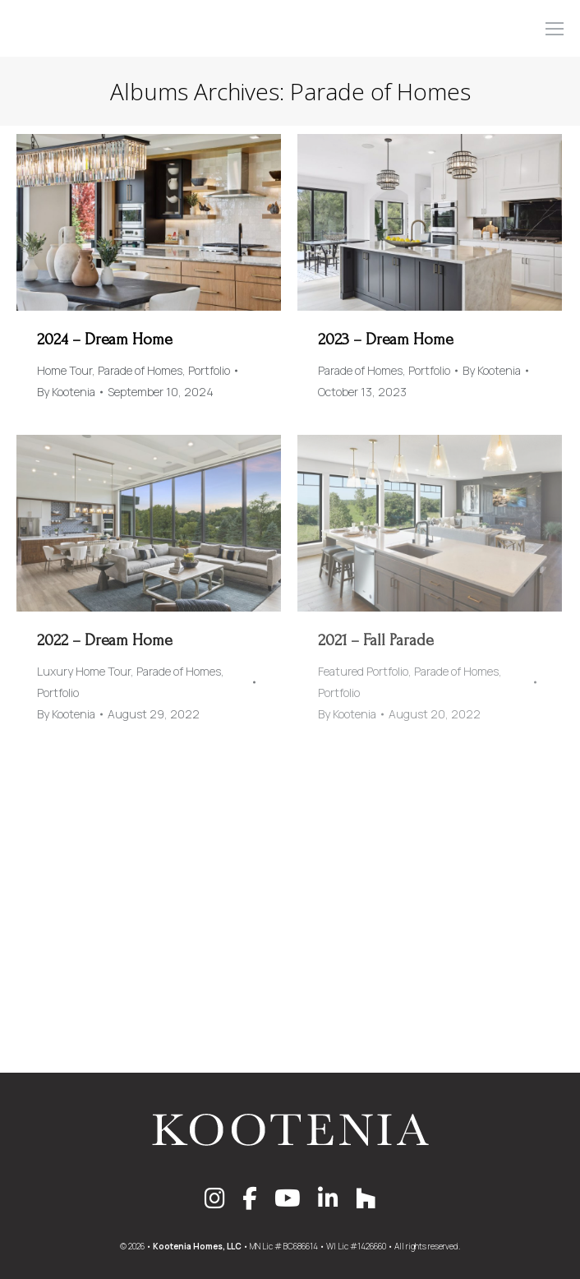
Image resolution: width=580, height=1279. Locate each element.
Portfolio (209, 370)
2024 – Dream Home (105, 339)
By (66, 391)
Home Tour (64, 370)
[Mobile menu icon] (554, 29)
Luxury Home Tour (84, 671)
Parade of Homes (140, 370)
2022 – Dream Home (105, 640)
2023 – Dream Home (385, 339)
